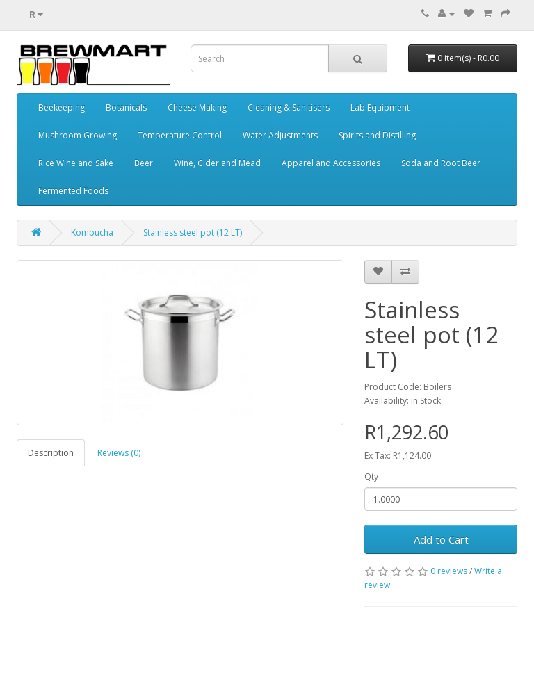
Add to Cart (441, 539)
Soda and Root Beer (440, 163)
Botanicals (126, 107)
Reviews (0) (118, 453)
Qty (371, 476)
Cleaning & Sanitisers (289, 107)
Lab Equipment (380, 107)
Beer (143, 163)
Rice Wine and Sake (75, 163)
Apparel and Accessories (331, 163)
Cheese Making (197, 107)
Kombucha (92, 232)
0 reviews (448, 571)
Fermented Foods (73, 191)
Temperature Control (180, 135)
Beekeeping (61, 107)
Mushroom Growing (77, 135)
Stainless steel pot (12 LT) (192, 232)
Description (51, 453)
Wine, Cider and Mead (217, 163)
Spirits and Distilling (377, 135)
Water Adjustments (280, 135)
